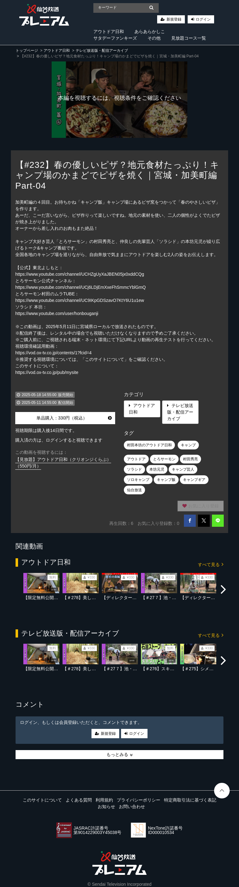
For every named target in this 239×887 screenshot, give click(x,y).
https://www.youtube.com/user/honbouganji (56, 313)
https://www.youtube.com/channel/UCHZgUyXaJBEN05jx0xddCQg (79, 274)
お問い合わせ (132, 806)
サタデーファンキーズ (115, 38)
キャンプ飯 (166, 479)
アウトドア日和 (108, 31)
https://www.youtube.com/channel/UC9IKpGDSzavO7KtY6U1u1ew (79, 300)
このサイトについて (42, 799)
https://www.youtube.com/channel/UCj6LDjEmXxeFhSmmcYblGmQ (80, 287)
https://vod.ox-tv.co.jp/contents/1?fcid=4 (53, 352)
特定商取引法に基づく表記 (190, 799)
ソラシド (134, 469)
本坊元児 (156, 469)
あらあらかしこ (149, 31)
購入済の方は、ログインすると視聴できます (58, 440)
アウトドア (136, 459)
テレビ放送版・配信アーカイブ (102, 50)
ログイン (203, 19)
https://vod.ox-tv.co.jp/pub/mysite (46, 372)
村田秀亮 (190, 459)
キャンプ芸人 (183, 469)
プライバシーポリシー (138, 799)
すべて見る (210, 564)
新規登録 (173, 19)
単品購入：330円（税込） (74, 417)
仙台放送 (134, 490)
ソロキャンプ (138, 479)
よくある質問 (79, 799)
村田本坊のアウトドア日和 (149, 445)
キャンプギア (194, 479)
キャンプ (188, 445)
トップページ (27, 50)
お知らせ (106, 806)
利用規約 (104, 799)
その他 (154, 38)
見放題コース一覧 (188, 38)
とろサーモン (164, 459)
